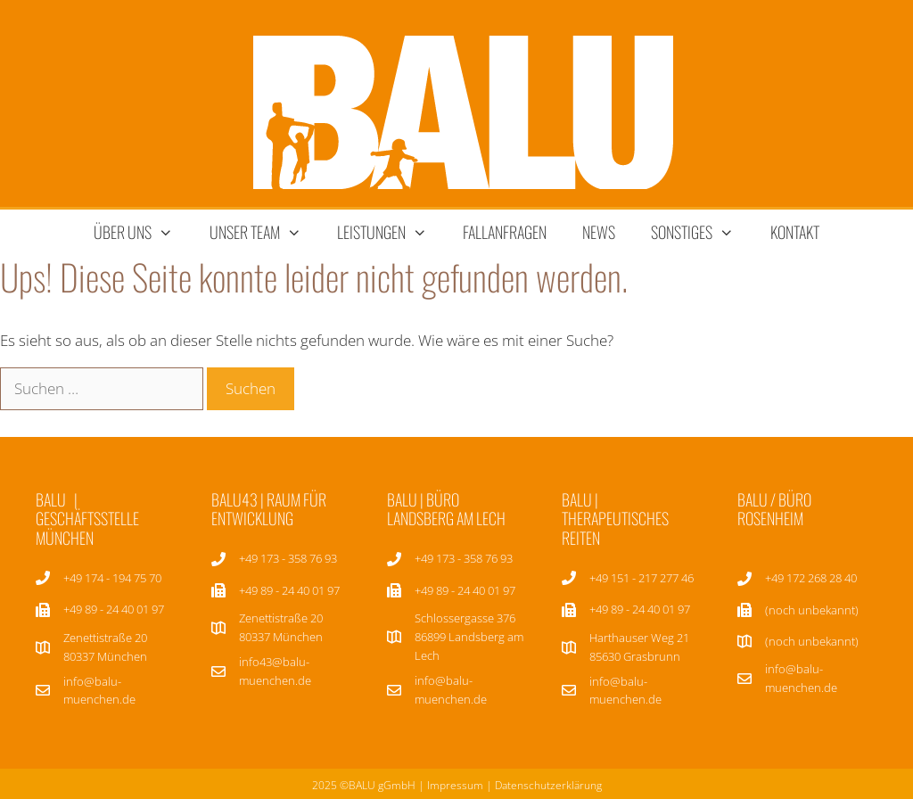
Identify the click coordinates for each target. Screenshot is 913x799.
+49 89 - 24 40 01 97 (289, 590)
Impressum (455, 785)
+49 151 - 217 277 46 (641, 578)
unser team (264, 232)
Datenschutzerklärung (548, 785)
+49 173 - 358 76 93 (288, 558)
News (598, 231)
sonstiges (701, 232)
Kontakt (794, 231)
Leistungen (391, 232)
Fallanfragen (505, 231)
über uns (142, 232)
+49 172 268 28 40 (811, 578)
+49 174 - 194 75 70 (112, 578)
